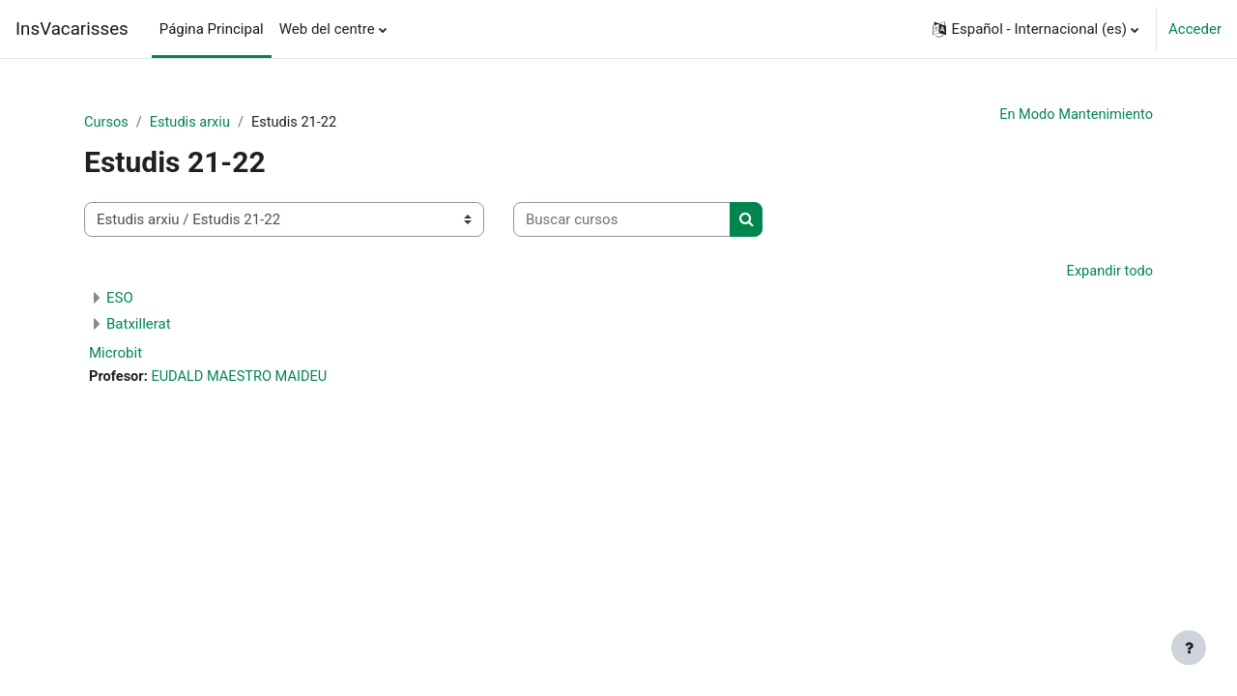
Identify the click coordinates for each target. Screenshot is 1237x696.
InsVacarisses (72, 29)
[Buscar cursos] (622, 221)
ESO (119, 299)
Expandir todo (1108, 272)
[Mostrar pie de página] (1188, 647)
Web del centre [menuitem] (327, 29)
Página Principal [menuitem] (211, 29)
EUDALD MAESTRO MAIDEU (243, 379)
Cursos (106, 122)
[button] (1035, 29)
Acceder (1195, 29)
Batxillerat (138, 325)
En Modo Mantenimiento (1073, 115)
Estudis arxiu (192, 122)
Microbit (115, 354)
